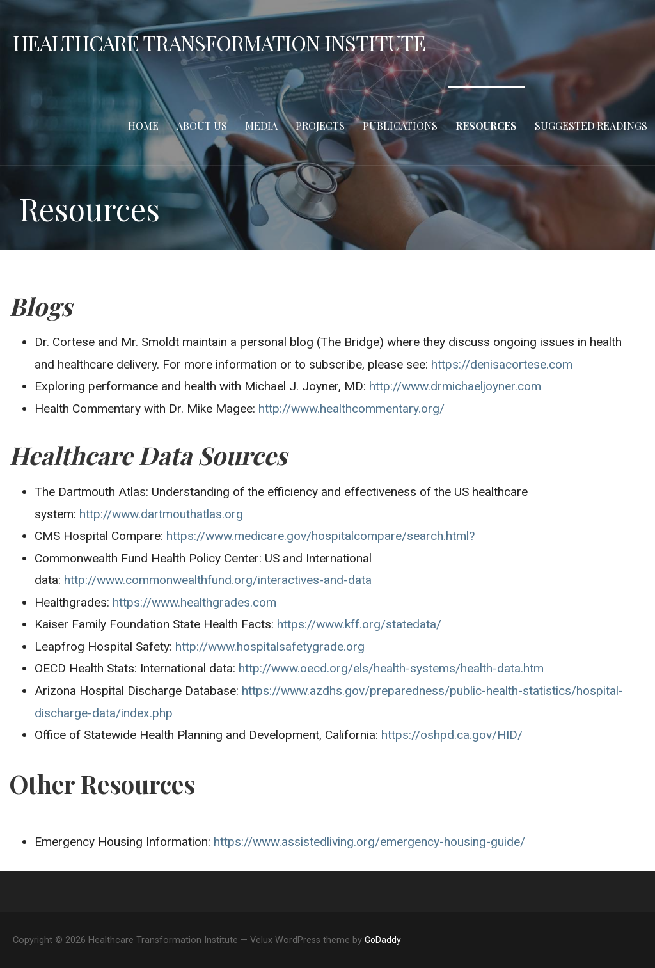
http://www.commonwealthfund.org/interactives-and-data (218, 580)
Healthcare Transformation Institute (219, 42)
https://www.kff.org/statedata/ (359, 624)
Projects (320, 125)
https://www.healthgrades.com (194, 602)
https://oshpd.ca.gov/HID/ (452, 734)
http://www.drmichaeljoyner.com (453, 386)
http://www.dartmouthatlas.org (161, 514)
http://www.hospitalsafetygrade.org (270, 646)
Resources (486, 125)
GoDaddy (383, 940)
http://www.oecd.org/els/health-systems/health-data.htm (393, 668)
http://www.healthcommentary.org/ (351, 408)
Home (143, 125)
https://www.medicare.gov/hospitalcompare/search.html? (320, 535)
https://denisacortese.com (501, 364)
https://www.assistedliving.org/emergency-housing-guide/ (369, 841)
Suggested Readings (591, 125)
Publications (400, 125)
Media (261, 125)
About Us (202, 125)
